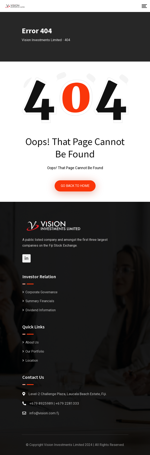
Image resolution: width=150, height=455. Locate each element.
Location (31, 360)
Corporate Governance (41, 292)
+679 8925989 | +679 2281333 (54, 403)
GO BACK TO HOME (75, 186)
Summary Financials (39, 301)
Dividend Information (40, 310)
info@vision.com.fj (44, 413)
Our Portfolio (34, 351)
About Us (32, 342)
